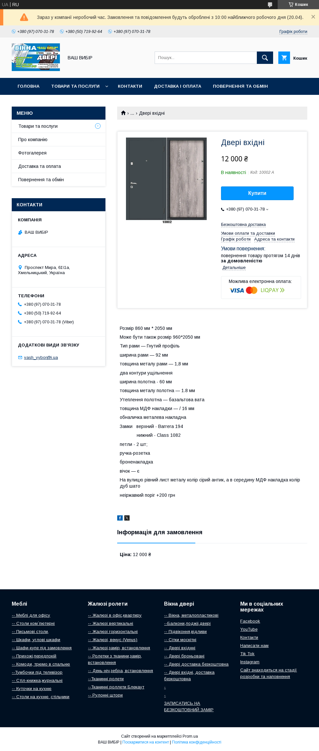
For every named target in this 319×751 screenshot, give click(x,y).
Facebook (250, 621)
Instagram (249, 661)
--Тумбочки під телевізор (37, 672)
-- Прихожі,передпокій (34, 656)
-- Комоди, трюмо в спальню (41, 664)
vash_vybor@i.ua (41, 357)
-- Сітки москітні (180, 639)
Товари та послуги (75, 86)
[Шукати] (265, 58)
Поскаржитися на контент (145, 742)
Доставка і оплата (177, 86)
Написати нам (254, 645)
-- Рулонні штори (105, 695)
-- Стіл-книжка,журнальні (37, 680)
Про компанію (33, 139)
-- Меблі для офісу (31, 615)
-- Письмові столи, (30, 631)
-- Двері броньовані (184, 656)
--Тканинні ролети (106, 678)
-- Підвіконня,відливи (185, 631)
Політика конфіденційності (196, 742)
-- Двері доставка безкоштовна (196, 664)
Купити (257, 193)
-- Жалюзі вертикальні (110, 623)
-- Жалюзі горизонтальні (113, 631)
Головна (28, 86)
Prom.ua (190, 736)
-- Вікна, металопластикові (191, 615)
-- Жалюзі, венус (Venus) (112, 639)
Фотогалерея (32, 152)
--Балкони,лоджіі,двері (187, 623)
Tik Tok (247, 653)
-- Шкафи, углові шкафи (36, 639)
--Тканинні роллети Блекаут (116, 687)
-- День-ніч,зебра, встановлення (120, 670)
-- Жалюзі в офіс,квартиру (115, 615)
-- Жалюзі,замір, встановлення (119, 647)
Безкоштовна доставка (243, 224)
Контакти (130, 86)
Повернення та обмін (240, 86)
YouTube (248, 629)
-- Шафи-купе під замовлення (42, 647)
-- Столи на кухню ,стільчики (40, 696)
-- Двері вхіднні (179, 647)
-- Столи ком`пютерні (33, 623)
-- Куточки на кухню (31, 688)
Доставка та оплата (39, 166)
